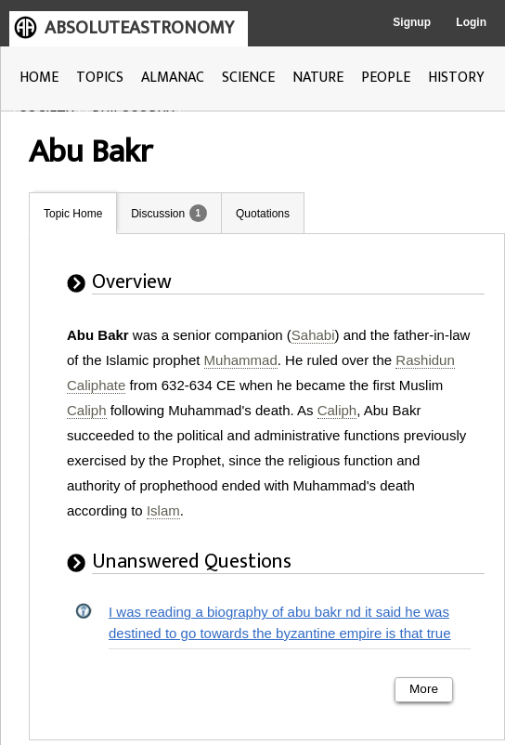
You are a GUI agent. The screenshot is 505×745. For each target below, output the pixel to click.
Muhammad (241, 360)
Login (471, 22)
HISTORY (456, 77)
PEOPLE (385, 77)
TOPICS (99, 77)
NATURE (317, 77)
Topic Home (73, 213)
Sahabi (313, 335)
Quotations (263, 213)
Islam (163, 510)
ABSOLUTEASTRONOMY (139, 28)
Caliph (87, 410)
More (423, 689)
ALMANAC (172, 77)
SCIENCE (248, 77)
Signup (412, 22)
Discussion (158, 213)
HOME (38, 77)
